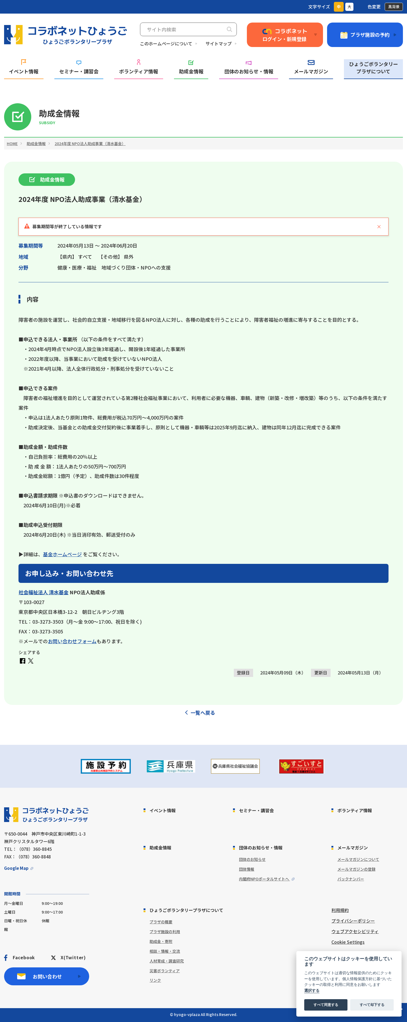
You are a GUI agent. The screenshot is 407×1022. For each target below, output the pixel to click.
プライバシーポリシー (353, 920)
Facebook (24, 957)
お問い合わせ (47, 976)
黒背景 (394, 6)
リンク (155, 980)
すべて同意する (325, 1005)
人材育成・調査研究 (167, 961)
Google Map (16, 868)
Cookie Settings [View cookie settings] (348, 942)
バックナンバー (350, 879)
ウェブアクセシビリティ (355, 931)
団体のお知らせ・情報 (248, 68)
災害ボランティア (165, 970)
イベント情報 (23, 67)
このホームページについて (166, 43)
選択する (311, 990)
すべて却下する (372, 1005)
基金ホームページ (62, 554)
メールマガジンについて (358, 859)
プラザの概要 (161, 921)
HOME (12, 143)
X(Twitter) (73, 957)
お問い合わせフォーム (72, 641)
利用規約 (340, 910)
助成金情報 (191, 67)
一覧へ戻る (203, 712)
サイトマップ (219, 43)
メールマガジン (311, 67)
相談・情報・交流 (165, 951)
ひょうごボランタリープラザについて (373, 67)
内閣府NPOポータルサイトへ (264, 879)
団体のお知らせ (252, 859)
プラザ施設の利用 (165, 931)
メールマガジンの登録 (356, 869)
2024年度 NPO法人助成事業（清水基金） (90, 143)
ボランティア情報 (138, 67)
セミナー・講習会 (78, 68)
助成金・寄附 (161, 941)
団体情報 (246, 869)
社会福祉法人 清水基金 (43, 592)
